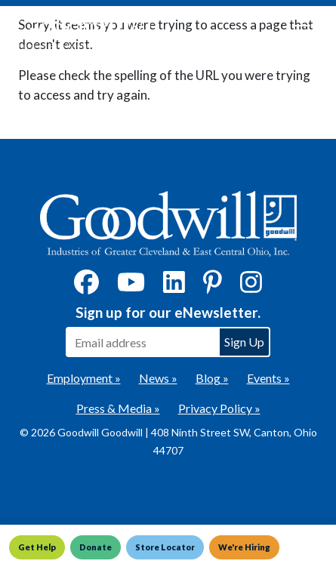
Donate (95, 547)
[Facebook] (86, 286)
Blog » (212, 378)
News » (158, 378)
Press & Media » (118, 408)
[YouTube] (131, 286)
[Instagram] (251, 286)
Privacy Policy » (219, 408)
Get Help (37, 547)
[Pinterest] (212, 286)
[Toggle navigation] (301, 31)
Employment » (84, 378)
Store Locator (165, 547)
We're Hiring (244, 547)
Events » (268, 378)
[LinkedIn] (174, 286)
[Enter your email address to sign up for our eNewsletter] (142, 342)
